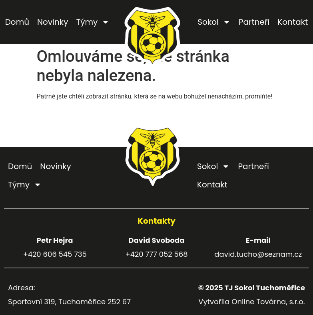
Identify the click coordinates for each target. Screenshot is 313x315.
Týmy (93, 22)
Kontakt (292, 22)
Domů (17, 22)
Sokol (214, 22)
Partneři (254, 22)
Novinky (52, 22)
